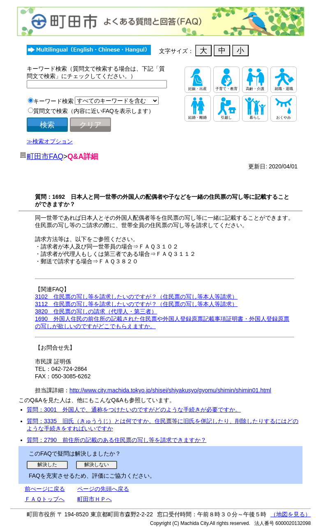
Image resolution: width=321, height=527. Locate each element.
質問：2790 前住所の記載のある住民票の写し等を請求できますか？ (116, 440)
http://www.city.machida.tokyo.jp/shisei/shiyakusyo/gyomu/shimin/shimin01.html (170, 390)
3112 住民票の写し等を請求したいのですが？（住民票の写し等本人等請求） (136, 304)
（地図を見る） (290, 514)
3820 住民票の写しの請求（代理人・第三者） (96, 311)
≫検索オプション (50, 141)
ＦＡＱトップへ (45, 499)
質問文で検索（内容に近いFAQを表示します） (93, 111)
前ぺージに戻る (45, 489)
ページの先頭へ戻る (103, 489)
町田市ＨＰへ (94, 499)
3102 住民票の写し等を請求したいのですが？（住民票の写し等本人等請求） (136, 296)
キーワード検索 (53, 101)
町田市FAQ (45, 156)
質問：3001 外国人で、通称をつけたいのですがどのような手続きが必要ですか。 (134, 409)
